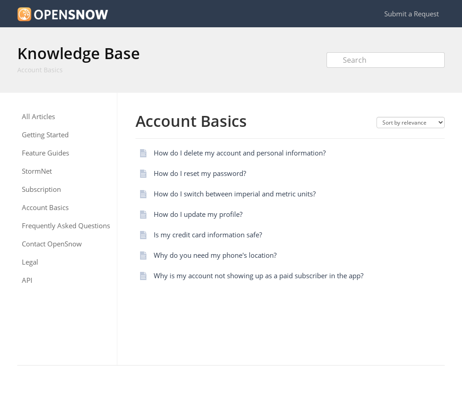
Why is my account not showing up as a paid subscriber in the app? (258, 275)
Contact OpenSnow (52, 244)
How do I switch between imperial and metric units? (235, 193)
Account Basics (40, 69)
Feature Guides (45, 153)
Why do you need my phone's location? (215, 255)
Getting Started (45, 134)
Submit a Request (411, 13)
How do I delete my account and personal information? (240, 152)
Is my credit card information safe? (208, 234)
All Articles (38, 116)
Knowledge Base (78, 53)
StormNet (37, 171)
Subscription (41, 189)
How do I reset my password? (200, 173)
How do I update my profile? (198, 214)
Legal (30, 262)
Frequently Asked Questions (66, 225)
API (27, 280)
